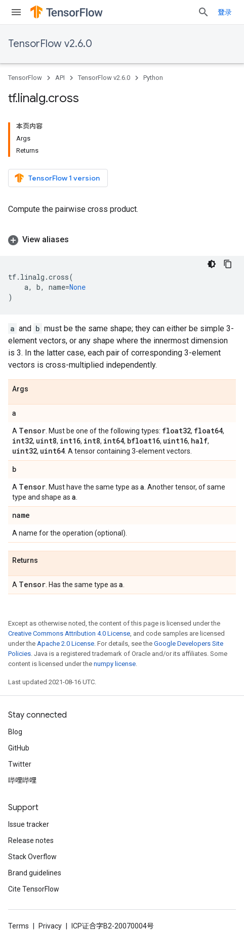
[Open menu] (16, 12)
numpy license (115, 664)
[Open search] (203, 12)
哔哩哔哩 (22, 780)
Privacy (50, 926)
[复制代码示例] (228, 264)
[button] (122, 240)
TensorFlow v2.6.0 (50, 43)
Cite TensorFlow (33, 889)
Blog (15, 732)
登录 (225, 12)
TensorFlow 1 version (57, 178)
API (60, 77)
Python (153, 77)
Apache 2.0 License (65, 643)
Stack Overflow (32, 857)
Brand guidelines (34, 873)
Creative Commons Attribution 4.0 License (69, 633)
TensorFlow (25, 77)
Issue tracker (28, 824)
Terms (18, 926)
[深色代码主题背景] (212, 264)
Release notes (31, 840)
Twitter (19, 764)
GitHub (18, 748)
